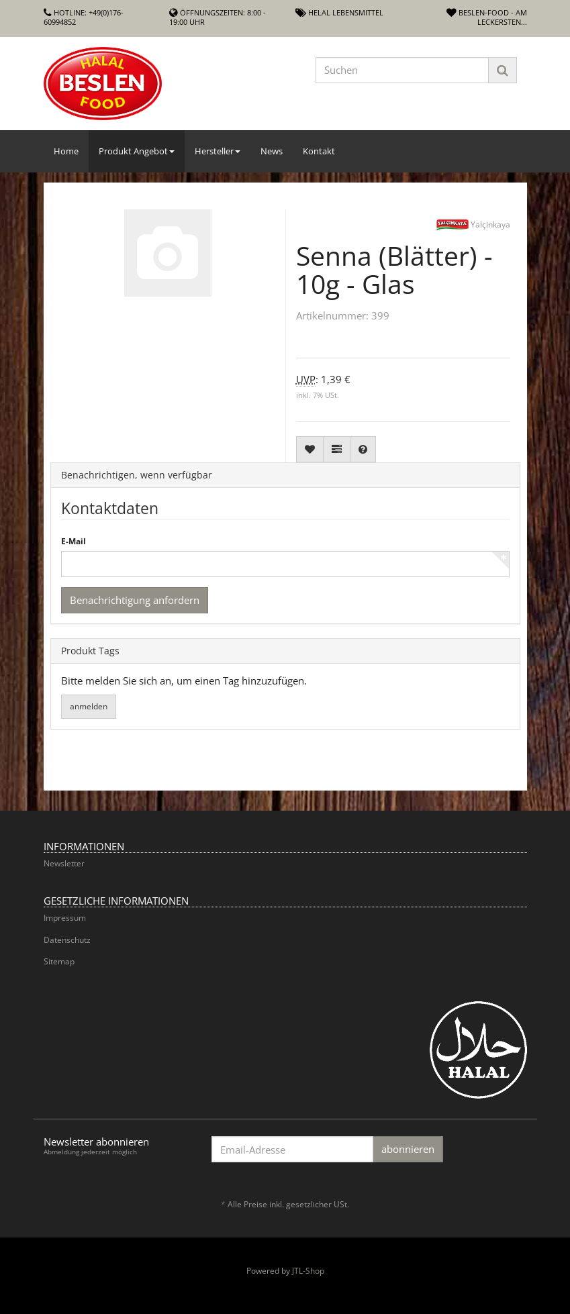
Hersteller (217, 151)
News (271, 151)
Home (66, 151)
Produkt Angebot (137, 151)
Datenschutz (67, 940)
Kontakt (319, 151)
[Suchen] (402, 70)
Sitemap (59, 961)
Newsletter (64, 863)
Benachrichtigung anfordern (134, 600)
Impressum (65, 917)
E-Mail (73, 541)
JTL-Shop (308, 1270)
